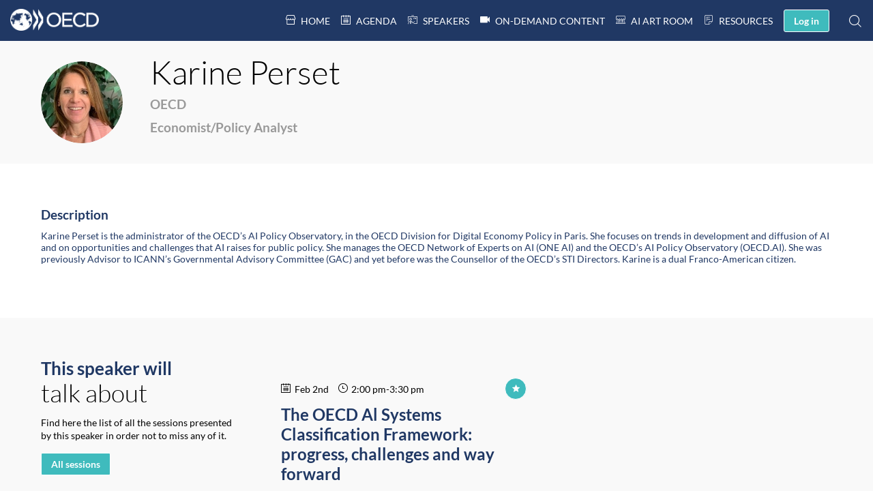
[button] (806, 21)
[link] (308, 20)
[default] (438, 20)
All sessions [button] (75, 464)
